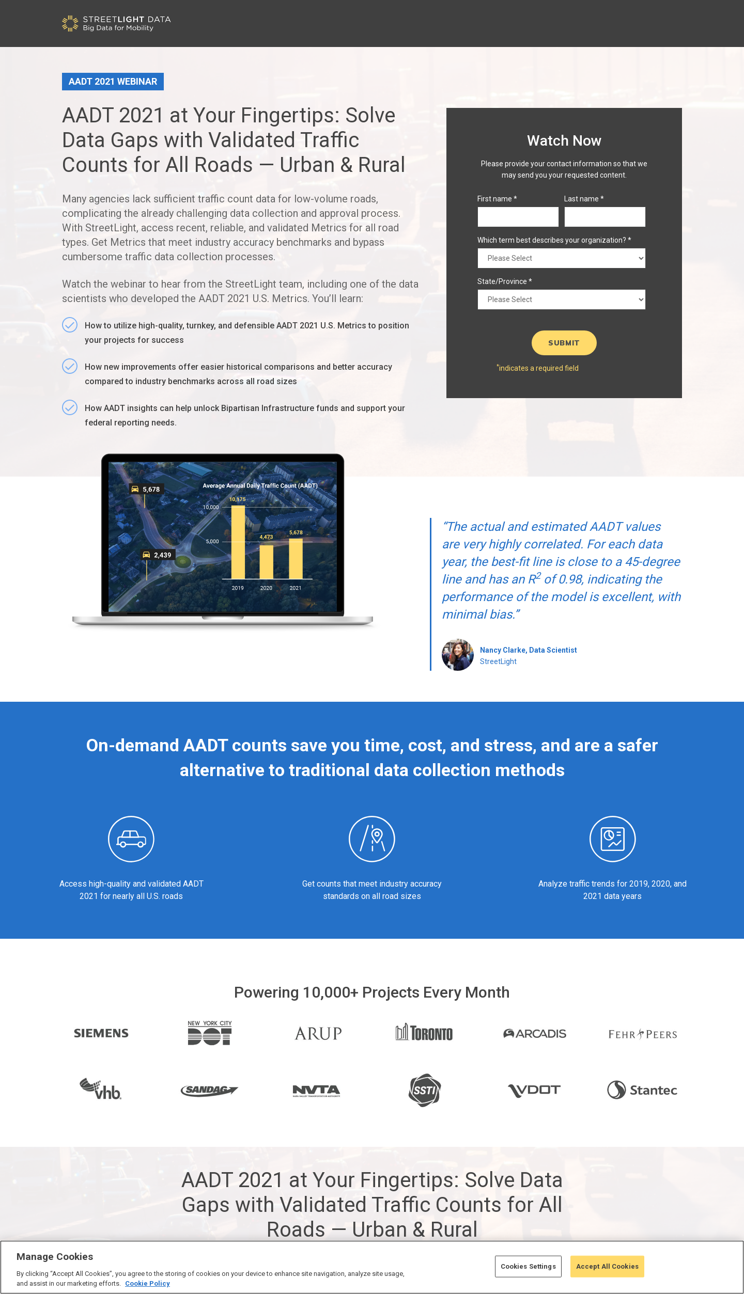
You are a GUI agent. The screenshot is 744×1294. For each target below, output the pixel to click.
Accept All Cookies (607, 1266)
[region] (372, 1267)
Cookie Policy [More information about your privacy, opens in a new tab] (147, 1283)
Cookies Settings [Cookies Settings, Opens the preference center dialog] (528, 1266)
